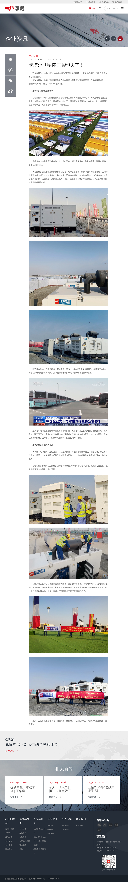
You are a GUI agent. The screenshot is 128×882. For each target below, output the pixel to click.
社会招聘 (65, 829)
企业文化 (8, 845)
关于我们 (8, 833)
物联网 (50, 829)
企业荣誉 (8, 841)
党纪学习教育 (24, 841)
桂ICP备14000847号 (37, 879)
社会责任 (8, 849)
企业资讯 (22, 829)
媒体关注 (22, 833)
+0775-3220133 (111, 848)
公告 (21, 849)
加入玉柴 (67, 819)
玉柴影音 (22, 845)
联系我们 (81, 819)
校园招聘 (65, 825)
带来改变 (53, 819)
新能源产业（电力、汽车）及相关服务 (40, 841)
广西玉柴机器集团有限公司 (15, 879)
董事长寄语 (9, 829)
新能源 (50, 825)
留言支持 (79, 825)
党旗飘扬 (22, 837)
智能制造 (51, 833)
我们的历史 (9, 837)
